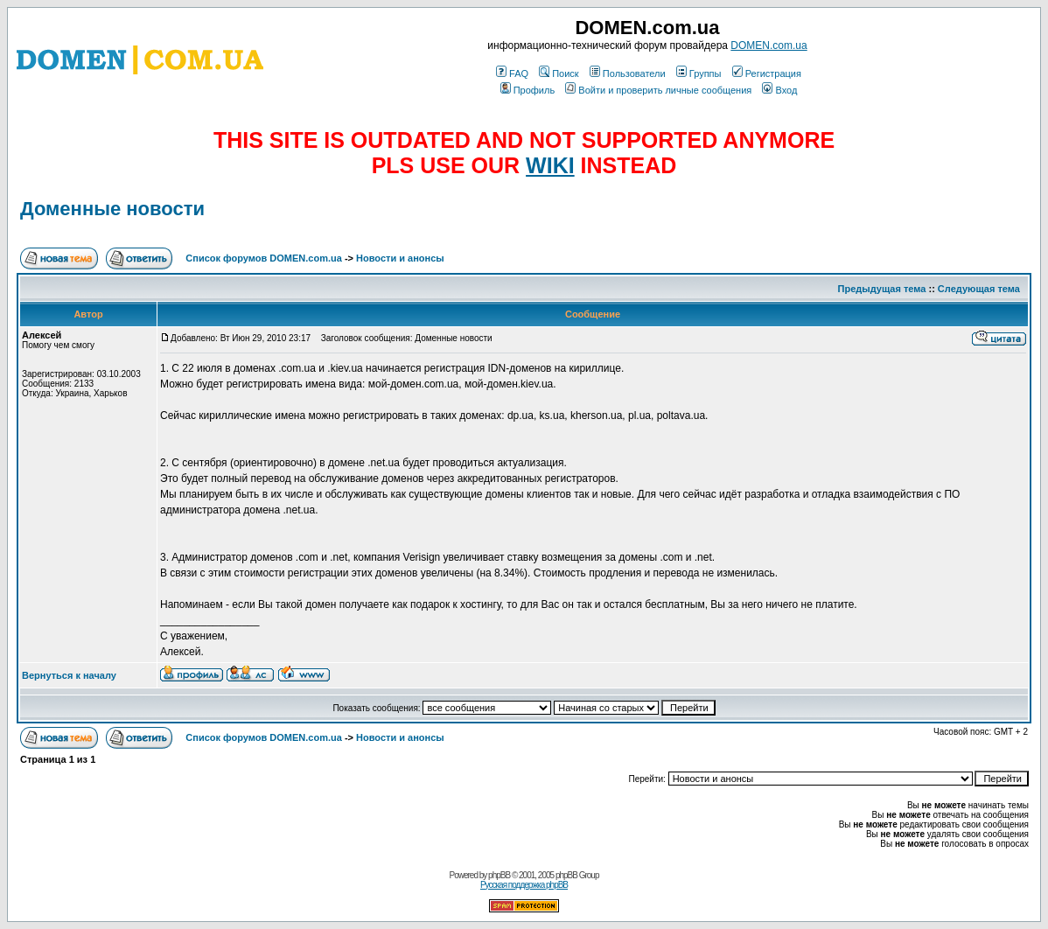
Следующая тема (979, 288)
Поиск (558, 73)
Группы (699, 73)
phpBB (499, 875)
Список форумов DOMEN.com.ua (263, 258)
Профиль (527, 90)
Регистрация (766, 73)
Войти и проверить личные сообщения (658, 90)
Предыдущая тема (882, 288)
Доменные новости (112, 209)
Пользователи (628, 73)
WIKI (550, 165)
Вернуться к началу (69, 675)
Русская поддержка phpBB (524, 885)
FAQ (512, 73)
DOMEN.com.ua (768, 45)
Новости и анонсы (400, 258)
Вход (779, 90)
